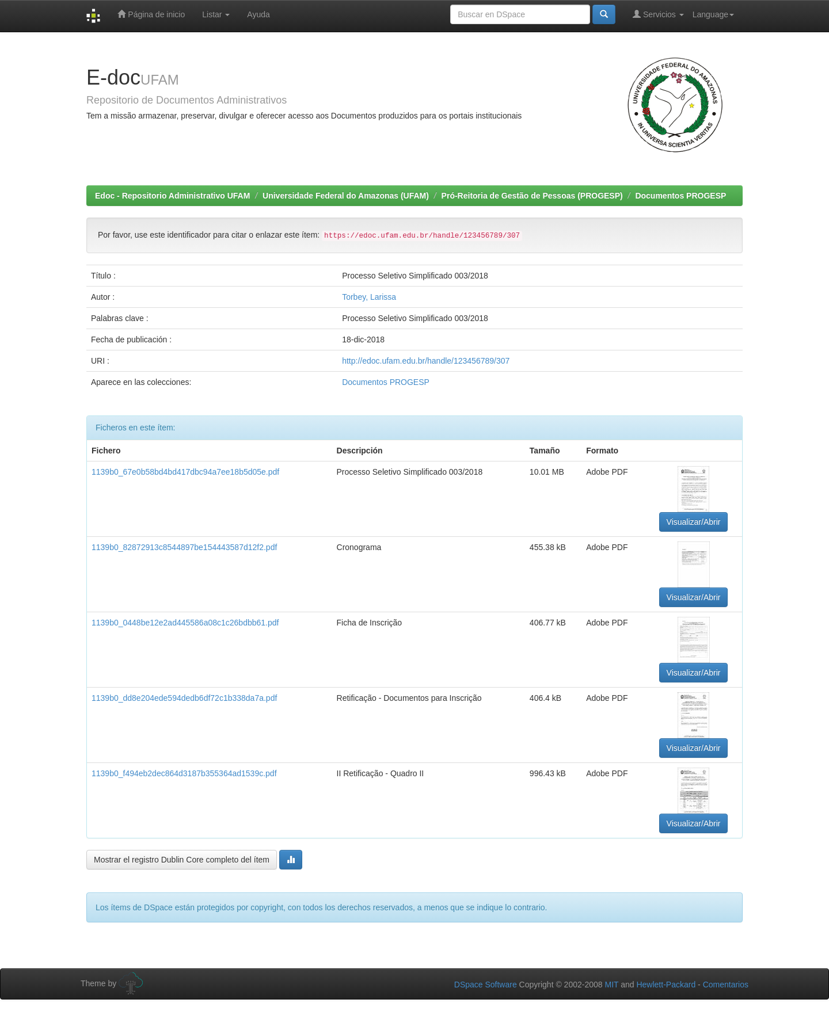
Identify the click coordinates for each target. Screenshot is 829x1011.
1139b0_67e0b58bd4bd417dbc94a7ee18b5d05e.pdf (185, 471)
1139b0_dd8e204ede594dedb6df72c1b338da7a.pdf (184, 698)
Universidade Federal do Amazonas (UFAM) (346, 195)
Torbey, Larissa (369, 297)
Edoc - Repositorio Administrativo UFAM (172, 195)
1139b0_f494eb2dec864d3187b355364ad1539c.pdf (184, 773)
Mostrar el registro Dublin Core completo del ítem (181, 859)
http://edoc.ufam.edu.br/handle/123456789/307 (425, 360)
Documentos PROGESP (680, 195)
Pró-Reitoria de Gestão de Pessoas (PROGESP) (532, 195)
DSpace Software (485, 984)
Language (713, 14)
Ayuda (258, 14)
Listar (216, 14)
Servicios (658, 14)
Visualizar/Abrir (694, 522)
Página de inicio (151, 14)
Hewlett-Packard (665, 984)
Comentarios (725, 984)
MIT (611, 984)
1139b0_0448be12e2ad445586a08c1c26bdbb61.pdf (185, 622)
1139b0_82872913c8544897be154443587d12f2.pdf (184, 547)
